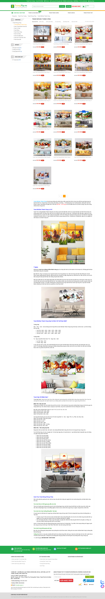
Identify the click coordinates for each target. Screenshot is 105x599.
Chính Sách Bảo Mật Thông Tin (19, 561)
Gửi (89, 576)
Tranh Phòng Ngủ (32, 596)
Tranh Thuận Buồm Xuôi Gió (61, 596)
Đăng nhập (91, 1)
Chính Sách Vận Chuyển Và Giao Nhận (48, 559)
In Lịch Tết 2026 (39, 1)
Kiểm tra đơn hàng (68, 1)
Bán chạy (41, 21)
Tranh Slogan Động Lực (34, 12)
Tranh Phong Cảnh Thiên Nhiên (81, 596)
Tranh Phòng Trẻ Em (40, 596)
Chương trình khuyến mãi (56, 1)
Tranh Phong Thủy (88, 12)
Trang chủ (14, 16)
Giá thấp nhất (66, 21)
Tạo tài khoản (83, 1)
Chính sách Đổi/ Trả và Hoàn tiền (19, 559)
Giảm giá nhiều (49, 21)
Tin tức (47, 1)
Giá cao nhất (74, 21)
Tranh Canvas (71, 12)
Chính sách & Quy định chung (18, 563)
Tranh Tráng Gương (54, 12)
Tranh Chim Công (70, 596)
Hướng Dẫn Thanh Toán (45, 561)
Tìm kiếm (62, 6)
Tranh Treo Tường (31, 1)
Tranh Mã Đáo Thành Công (44, 16)
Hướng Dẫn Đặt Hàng (45, 563)
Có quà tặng (58, 21)
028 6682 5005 (76, 6)
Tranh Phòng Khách (24, 596)
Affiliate (76, 1)
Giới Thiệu (42, 565)
